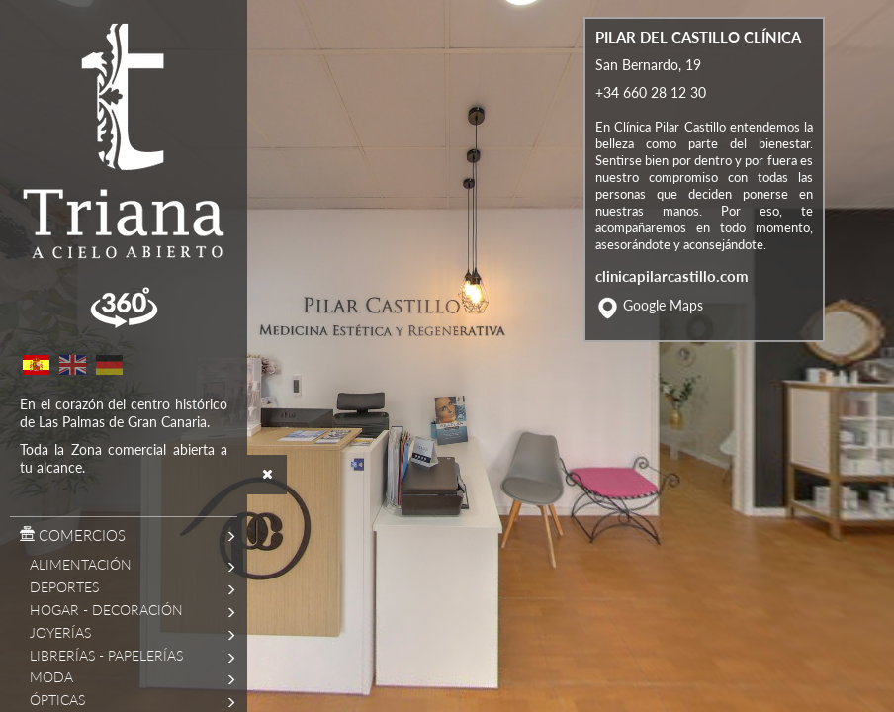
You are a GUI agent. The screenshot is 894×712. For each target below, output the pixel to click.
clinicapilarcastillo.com (672, 308)
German (109, 365)
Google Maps (663, 338)
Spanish (35, 365)
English (72, 365)
